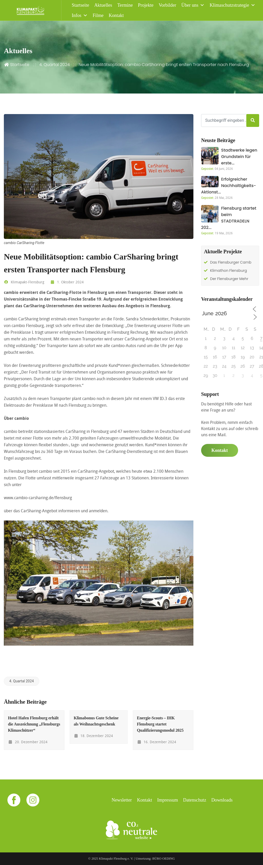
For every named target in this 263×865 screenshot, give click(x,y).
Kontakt (116, 15)
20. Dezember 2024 (28, 741)
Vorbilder (167, 5)
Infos (79, 15)
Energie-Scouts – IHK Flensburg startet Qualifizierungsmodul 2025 (160, 724)
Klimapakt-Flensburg (24, 282)
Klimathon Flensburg (228, 270)
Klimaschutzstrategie (232, 5)
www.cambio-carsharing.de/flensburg (38, 497)
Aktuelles (103, 5)
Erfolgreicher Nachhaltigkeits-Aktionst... (228, 185)
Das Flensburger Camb (230, 262)
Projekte (146, 5)
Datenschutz (194, 800)
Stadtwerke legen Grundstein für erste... (239, 156)
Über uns (192, 5)
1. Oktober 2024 (67, 282)
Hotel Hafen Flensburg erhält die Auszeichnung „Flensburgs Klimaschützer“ (34, 724)
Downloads (222, 800)
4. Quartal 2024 (54, 65)
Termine (125, 5)
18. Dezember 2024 (93, 735)
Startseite (80, 5)
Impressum (167, 800)
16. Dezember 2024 (156, 741)
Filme (98, 15)
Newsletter (122, 800)
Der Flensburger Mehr (229, 278)
